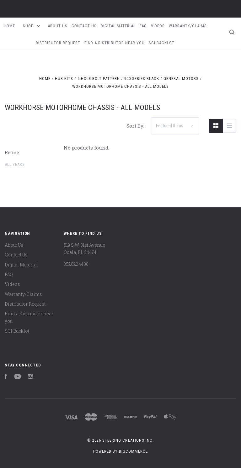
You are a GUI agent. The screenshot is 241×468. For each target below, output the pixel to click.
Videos (158, 26)
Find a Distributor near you (114, 42)
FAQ (143, 26)
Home (9, 26)
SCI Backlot (161, 42)
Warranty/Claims (188, 26)
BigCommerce (133, 451)
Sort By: (135, 126)
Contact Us (84, 26)
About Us (57, 26)
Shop (31, 26)
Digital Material (118, 26)
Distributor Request (58, 42)
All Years (14, 164)
